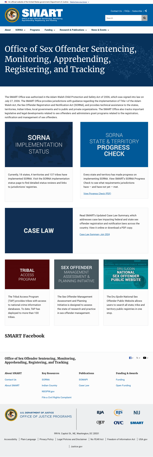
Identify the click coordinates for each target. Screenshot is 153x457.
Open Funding (123, 385)
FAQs (127, 11)
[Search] (123, 18)
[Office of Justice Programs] (12, 15)
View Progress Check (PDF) (97, 193)
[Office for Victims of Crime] (118, 422)
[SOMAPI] (76, 274)
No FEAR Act (97, 439)
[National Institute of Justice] (137, 411)
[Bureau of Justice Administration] (100, 411)
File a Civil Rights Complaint (56, 397)
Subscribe (137, 11)
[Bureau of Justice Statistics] (119, 414)
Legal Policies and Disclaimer (72, 439)
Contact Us (116, 11)
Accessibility (10, 439)
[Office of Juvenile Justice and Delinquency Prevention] (100, 423)
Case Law (84, 385)
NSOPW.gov (48, 391)
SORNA (46, 379)
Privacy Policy (46, 439)
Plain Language (28, 439)
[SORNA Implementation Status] (39, 144)
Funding (120, 379)
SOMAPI (83, 379)
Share (147, 11)
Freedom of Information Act (121, 439)
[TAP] (27, 274)
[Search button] (144, 18)
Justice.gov (76, 446)
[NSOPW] (126, 274)
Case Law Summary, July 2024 (95, 234)
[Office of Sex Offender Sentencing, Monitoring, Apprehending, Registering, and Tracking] (136, 422)
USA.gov (143, 439)
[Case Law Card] (39, 230)
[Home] (42, 15)
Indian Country (49, 385)
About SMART (12, 385)
